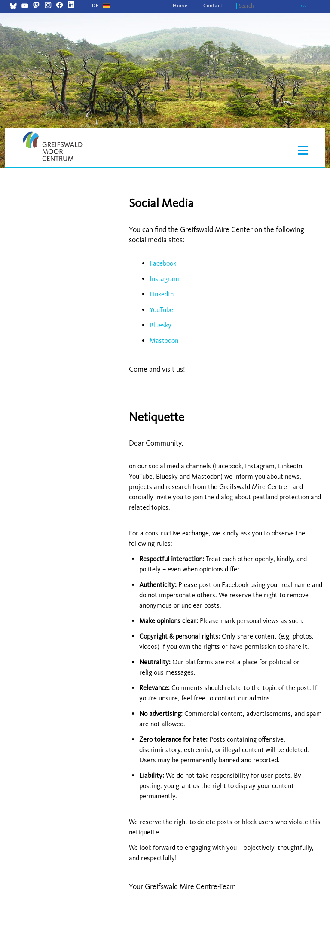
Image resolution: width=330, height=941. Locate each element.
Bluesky (160, 325)
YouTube (161, 310)
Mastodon (164, 340)
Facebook (163, 263)
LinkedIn (162, 294)
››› (303, 6)
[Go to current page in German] (95, 6)
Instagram (164, 279)
